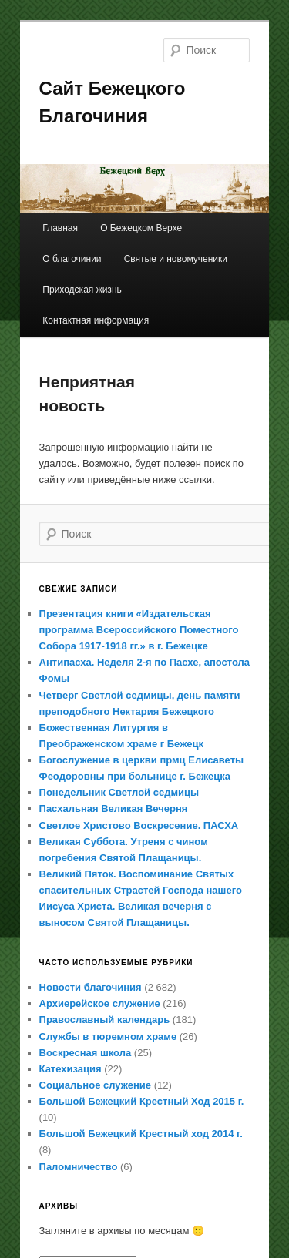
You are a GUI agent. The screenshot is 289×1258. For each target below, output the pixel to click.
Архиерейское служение (99, 1003)
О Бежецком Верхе (141, 228)
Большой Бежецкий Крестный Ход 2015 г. (141, 1101)
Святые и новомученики (175, 258)
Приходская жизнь (81, 289)
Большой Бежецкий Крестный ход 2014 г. (141, 1133)
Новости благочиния (90, 987)
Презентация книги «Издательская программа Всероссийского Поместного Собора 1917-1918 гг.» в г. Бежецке (139, 630)
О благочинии (71, 258)
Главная (60, 228)
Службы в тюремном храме (108, 1036)
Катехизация (70, 1069)
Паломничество (78, 1166)
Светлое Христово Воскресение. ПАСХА (139, 825)
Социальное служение (95, 1085)
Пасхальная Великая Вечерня (113, 808)
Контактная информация (95, 320)
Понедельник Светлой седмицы (119, 792)
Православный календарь (104, 1019)
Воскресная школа (85, 1052)
